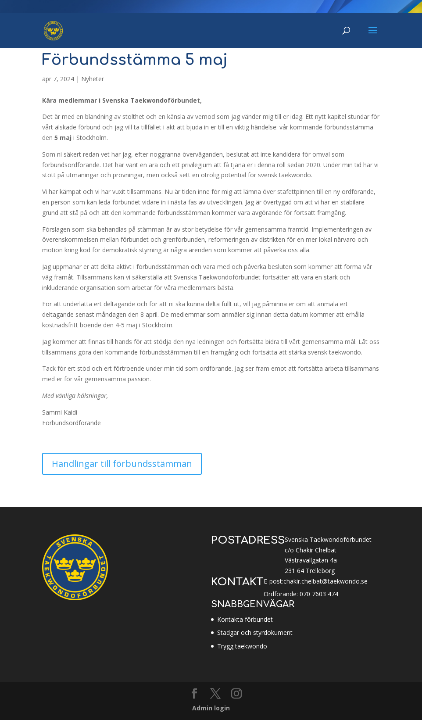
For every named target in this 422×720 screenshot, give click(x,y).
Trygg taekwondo (242, 646)
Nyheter (92, 79)
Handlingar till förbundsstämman (122, 463)
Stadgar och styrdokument (255, 632)
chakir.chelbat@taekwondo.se (325, 581)
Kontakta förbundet (245, 619)
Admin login (211, 708)
